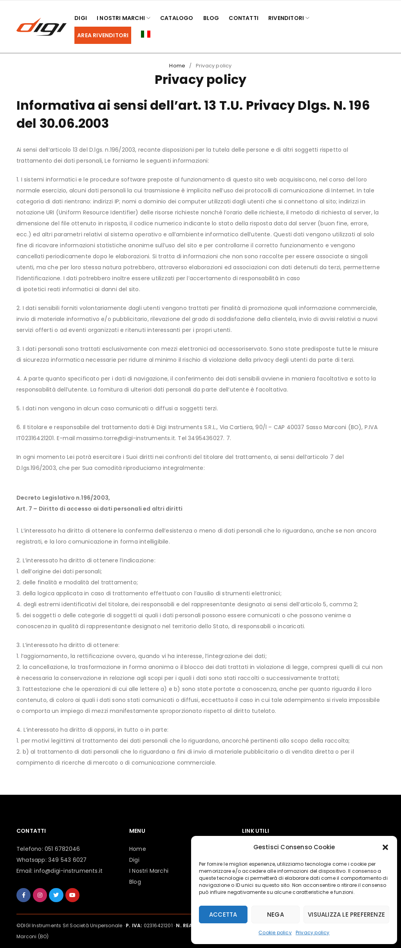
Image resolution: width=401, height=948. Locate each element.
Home (177, 65)
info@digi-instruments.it (68, 871)
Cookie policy (275, 932)
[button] (385, 847)
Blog (135, 882)
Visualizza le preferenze (346, 914)
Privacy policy (313, 932)
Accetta (223, 914)
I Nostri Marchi (148, 871)
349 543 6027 (67, 860)
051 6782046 (62, 849)
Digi (134, 860)
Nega (275, 914)
